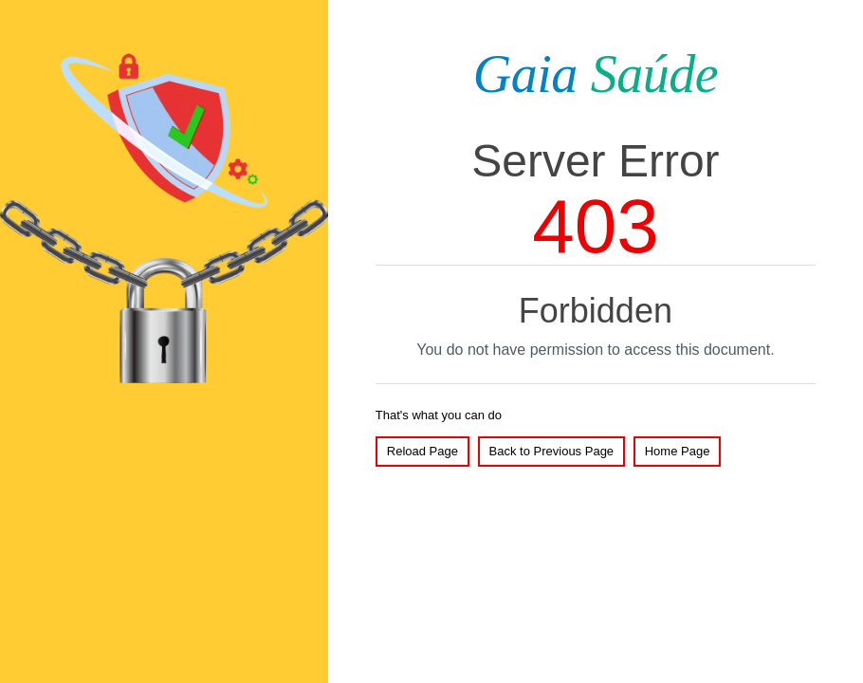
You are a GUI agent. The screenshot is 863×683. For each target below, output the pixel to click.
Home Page (677, 451)
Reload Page (422, 451)
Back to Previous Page (552, 451)
